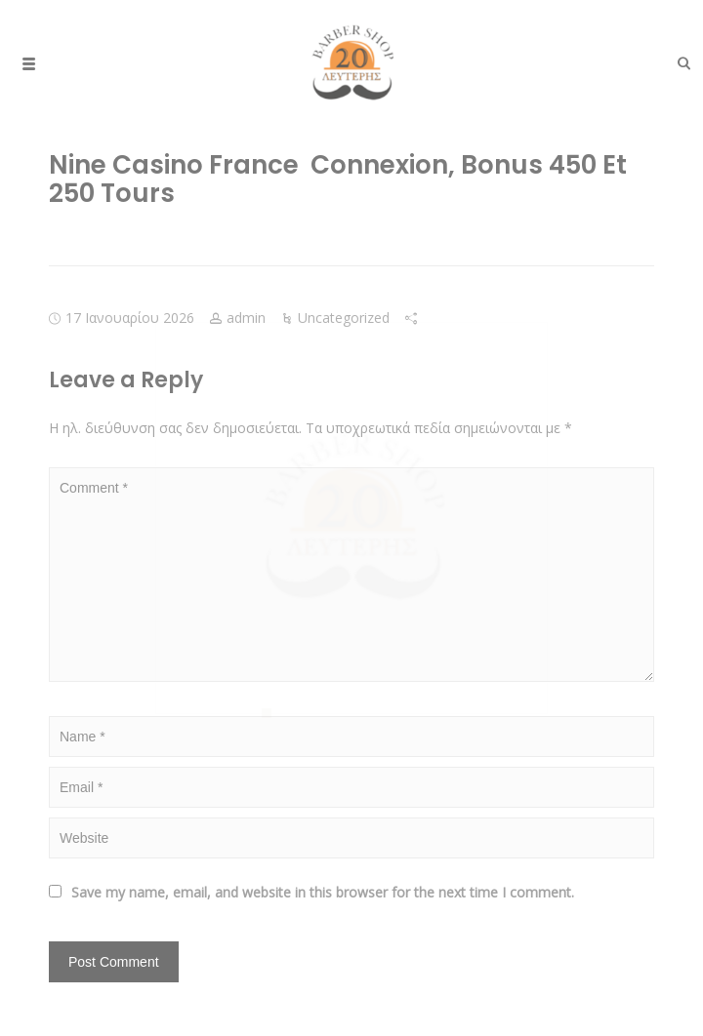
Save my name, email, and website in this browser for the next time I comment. (322, 892)
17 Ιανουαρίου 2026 (129, 317)
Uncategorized (344, 317)
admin (246, 317)
